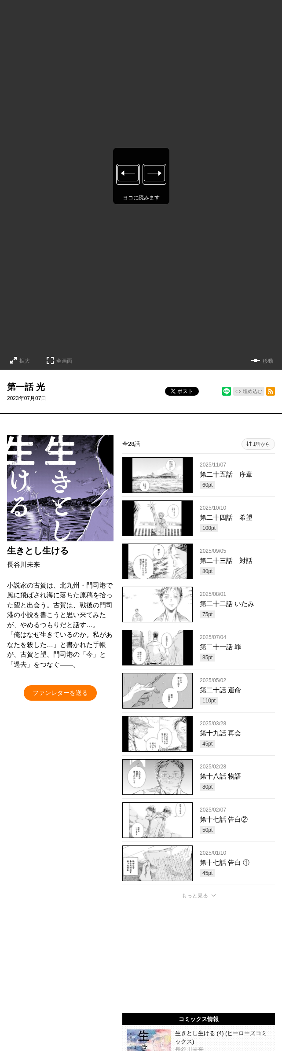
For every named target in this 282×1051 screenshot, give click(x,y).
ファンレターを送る (60, 692)
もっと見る (195, 896)
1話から (261, 444)
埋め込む (252, 391)
